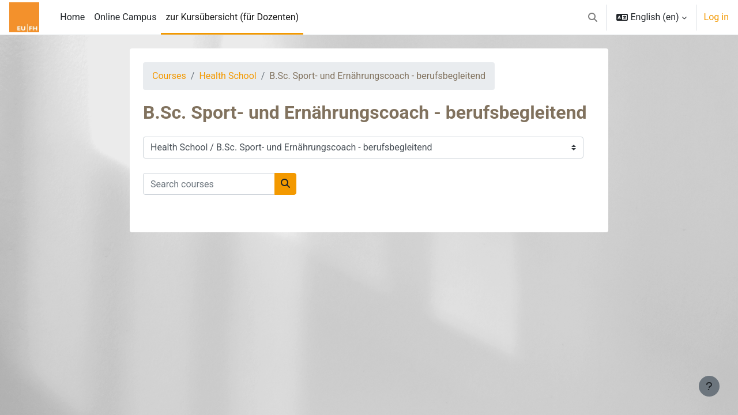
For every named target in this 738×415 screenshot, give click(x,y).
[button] (593, 17)
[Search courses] (209, 184)
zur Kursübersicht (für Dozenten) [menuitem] (232, 17)
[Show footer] (709, 386)
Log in (716, 17)
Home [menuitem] (72, 17)
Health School (227, 75)
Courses (169, 75)
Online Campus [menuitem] (125, 17)
